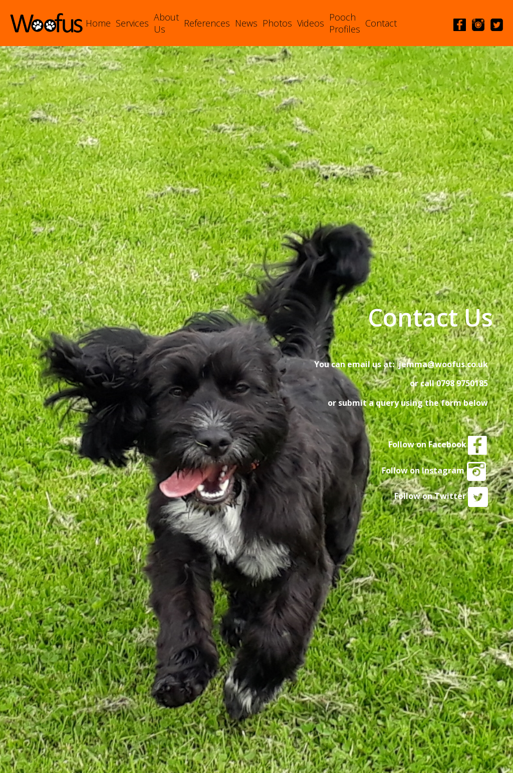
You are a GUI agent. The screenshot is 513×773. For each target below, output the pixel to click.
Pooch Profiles (344, 23)
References (207, 23)
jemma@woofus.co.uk (443, 364)
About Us (166, 23)
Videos (310, 23)
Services (132, 23)
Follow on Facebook (438, 444)
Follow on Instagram (435, 470)
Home (98, 23)
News (246, 23)
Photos (277, 23)
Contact (381, 23)
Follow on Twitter (441, 495)
